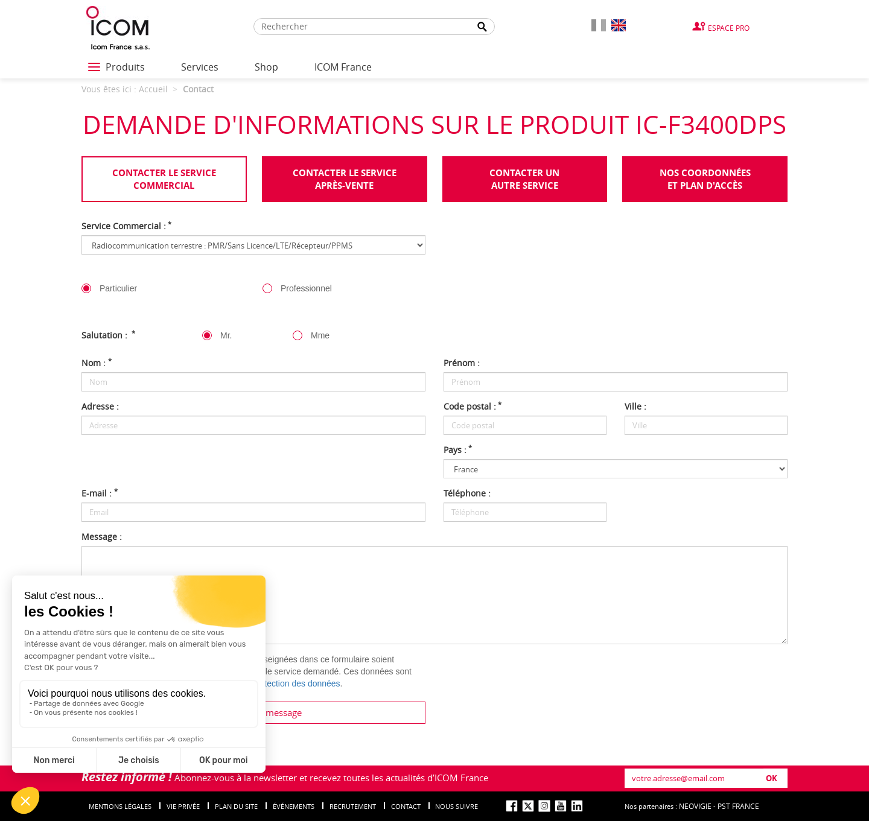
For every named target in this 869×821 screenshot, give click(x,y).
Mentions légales (120, 806)
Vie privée (183, 806)
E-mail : (99, 493)
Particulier (118, 288)
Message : (101, 536)
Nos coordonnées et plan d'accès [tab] (705, 179)
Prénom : (462, 363)
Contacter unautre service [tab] (524, 179)
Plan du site (236, 806)
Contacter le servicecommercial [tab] (164, 179)
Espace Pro (729, 28)
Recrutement (352, 806)
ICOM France (343, 67)
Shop (266, 67)
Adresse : (100, 406)
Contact (406, 806)
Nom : (96, 363)
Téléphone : (467, 493)
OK (771, 778)
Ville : (635, 406)
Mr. (226, 335)
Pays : (458, 449)
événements (293, 806)
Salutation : (108, 335)
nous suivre (456, 806)
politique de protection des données (273, 683)
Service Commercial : (126, 226)
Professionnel (306, 288)
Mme (320, 335)
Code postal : (472, 406)
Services (199, 67)
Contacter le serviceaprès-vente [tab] (344, 179)
